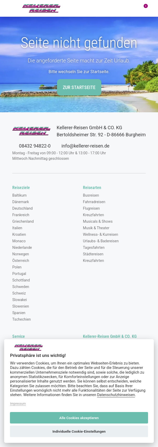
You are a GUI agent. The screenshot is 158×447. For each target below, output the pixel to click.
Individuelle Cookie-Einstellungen (78, 431)
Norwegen (20, 254)
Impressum (18, 403)
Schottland (21, 280)
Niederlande (22, 247)
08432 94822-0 (31, 146)
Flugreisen (91, 208)
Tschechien (21, 319)
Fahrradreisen (94, 202)
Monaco (19, 241)
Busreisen (91, 195)
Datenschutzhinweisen (116, 395)
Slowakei (19, 300)
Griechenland (23, 221)
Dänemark (20, 202)
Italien (17, 228)
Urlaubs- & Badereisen (101, 241)
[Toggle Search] (99, 8)
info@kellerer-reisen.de (82, 146)
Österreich (20, 260)
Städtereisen (93, 254)
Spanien (18, 313)
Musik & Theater (96, 228)
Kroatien (19, 234)
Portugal (19, 274)
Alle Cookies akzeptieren (79, 418)
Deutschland (22, 208)
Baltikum (19, 195)
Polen (16, 267)
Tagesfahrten (94, 247)
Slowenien (20, 306)
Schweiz (19, 293)
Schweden (20, 287)
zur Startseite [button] (79, 87)
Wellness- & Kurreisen (100, 234)
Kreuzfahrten (93, 215)
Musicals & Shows (98, 221)
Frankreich (20, 215)
